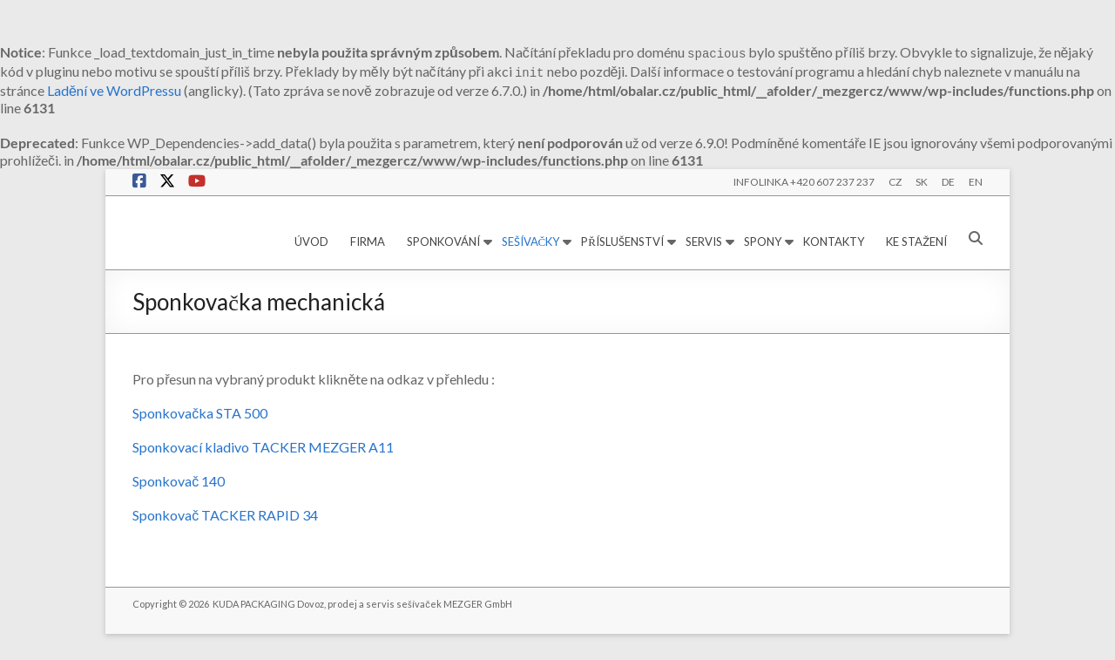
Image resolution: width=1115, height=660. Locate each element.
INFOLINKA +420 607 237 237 (804, 181)
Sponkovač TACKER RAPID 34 (225, 515)
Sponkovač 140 (178, 481)
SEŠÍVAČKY (531, 241)
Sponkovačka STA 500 (199, 413)
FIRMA (367, 241)
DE (948, 181)
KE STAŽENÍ (916, 241)
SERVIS (704, 241)
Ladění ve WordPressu (114, 90)
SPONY (762, 241)
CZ (895, 181)
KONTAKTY (833, 241)
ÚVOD (311, 241)
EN (976, 181)
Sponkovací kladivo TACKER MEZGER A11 (263, 447)
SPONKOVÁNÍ (443, 241)
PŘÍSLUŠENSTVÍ (622, 241)
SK (922, 181)
